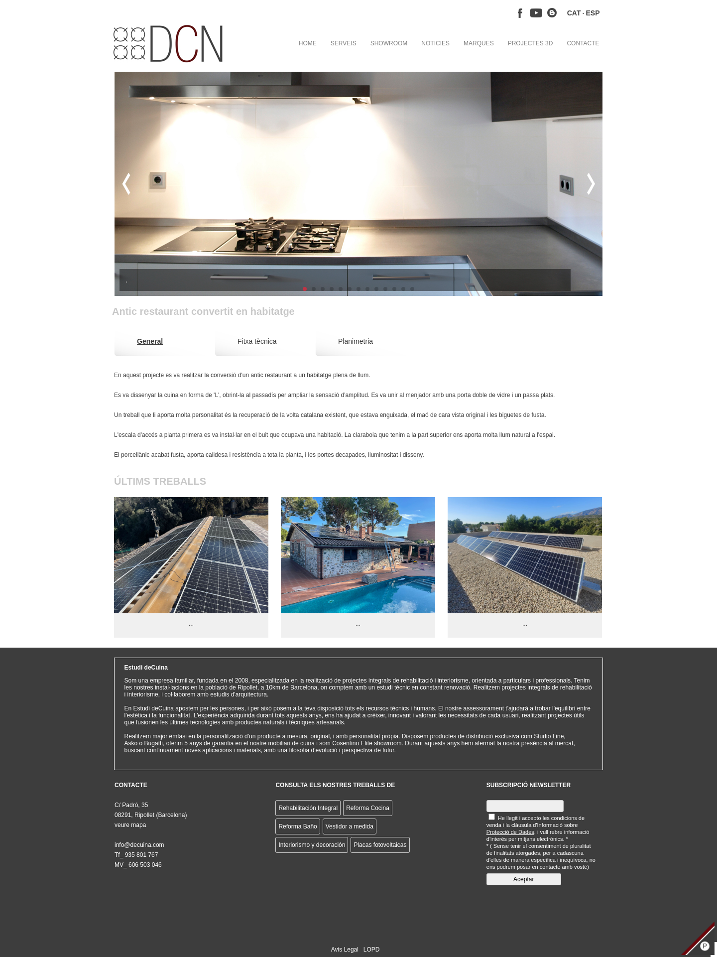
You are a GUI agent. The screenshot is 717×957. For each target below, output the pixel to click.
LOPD (371, 949)
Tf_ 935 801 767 (136, 854)
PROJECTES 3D (530, 43)
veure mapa (130, 824)
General (150, 341)
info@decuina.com (139, 844)
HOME (308, 43)
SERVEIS (344, 43)
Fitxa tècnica (257, 341)
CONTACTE (583, 43)
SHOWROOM (389, 43)
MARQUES (479, 43)
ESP (592, 13)
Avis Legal (344, 949)
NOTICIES (435, 43)
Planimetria (355, 341)
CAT (574, 13)
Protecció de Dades (510, 832)
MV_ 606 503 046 (138, 864)
